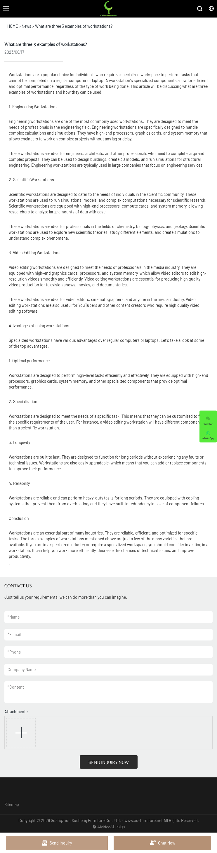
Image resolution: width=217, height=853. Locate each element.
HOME (12, 26)
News (26, 26)
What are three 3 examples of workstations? (73, 26)
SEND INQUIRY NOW (108, 762)
